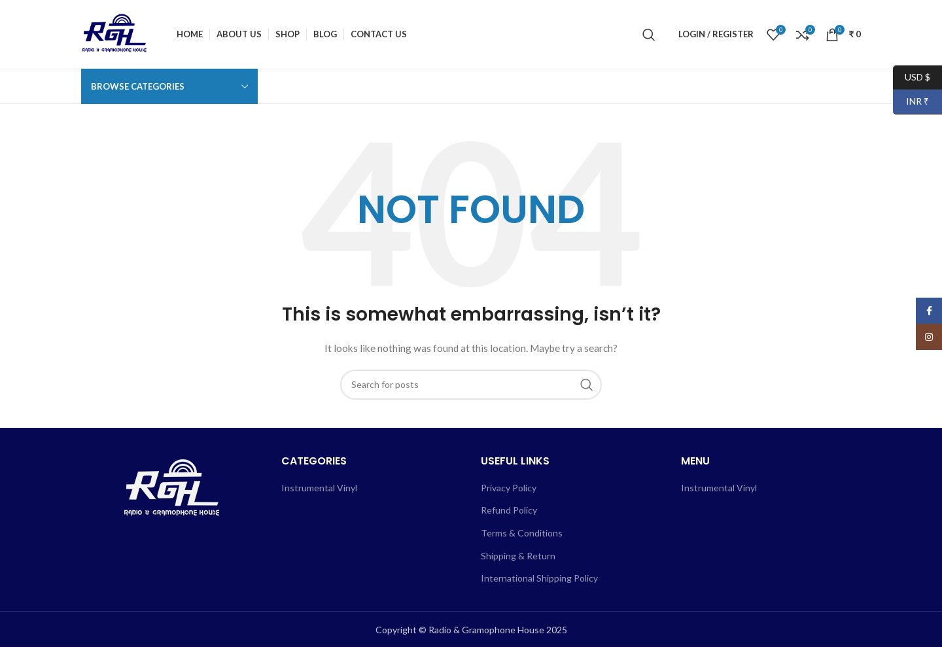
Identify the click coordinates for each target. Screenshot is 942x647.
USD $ (911, 77)
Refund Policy (509, 510)
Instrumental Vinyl (319, 487)
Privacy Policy (508, 487)
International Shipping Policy (539, 578)
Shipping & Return (518, 555)
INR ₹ (911, 102)
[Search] (649, 35)
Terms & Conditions (522, 532)
